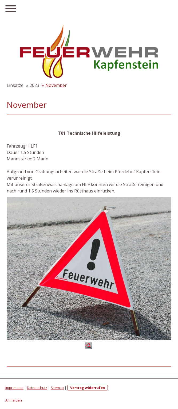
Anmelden (13, 400)
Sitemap (57, 387)
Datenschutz (37, 387)
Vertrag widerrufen (87, 387)
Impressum (14, 387)
